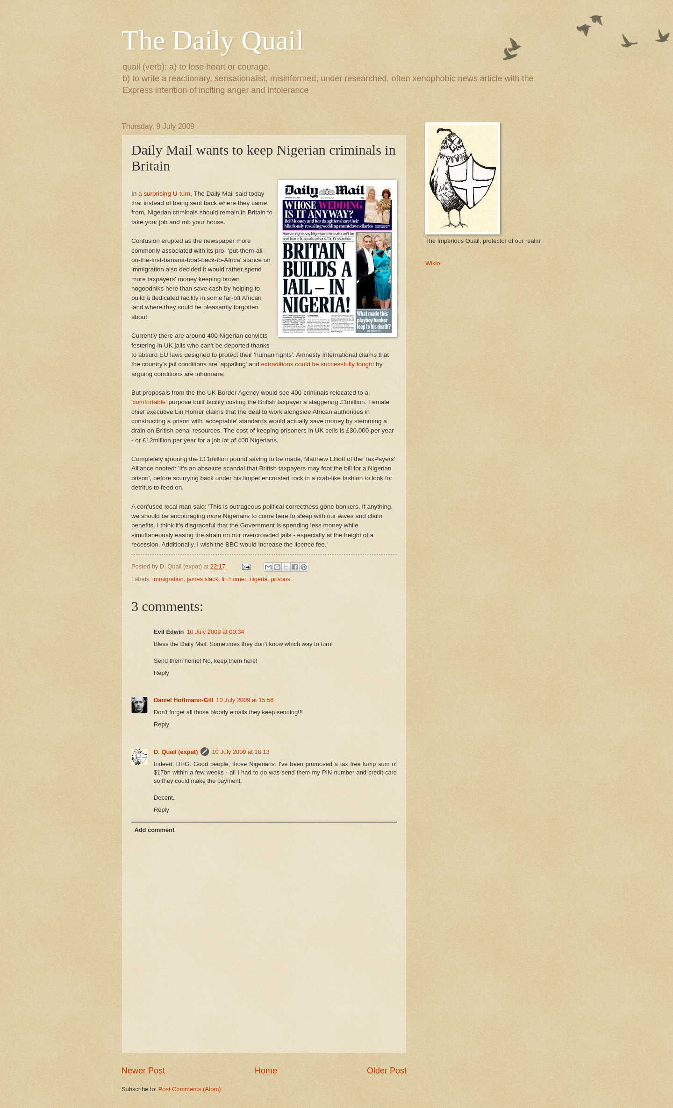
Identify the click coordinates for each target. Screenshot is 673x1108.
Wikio (432, 263)
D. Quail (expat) (176, 751)
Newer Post (143, 1070)
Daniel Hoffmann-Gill (183, 699)
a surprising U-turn (164, 193)
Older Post (387, 1070)
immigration (168, 578)
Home (266, 1070)
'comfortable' (149, 401)
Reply (161, 672)
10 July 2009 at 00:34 (215, 631)
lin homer (234, 578)
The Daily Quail (213, 40)
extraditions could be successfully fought (317, 364)
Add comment (154, 829)
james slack (202, 578)
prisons (280, 578)
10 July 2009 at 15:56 (244, 699)
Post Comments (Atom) (189, 1089)
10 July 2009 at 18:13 (240, 751)
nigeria (259, 578)
